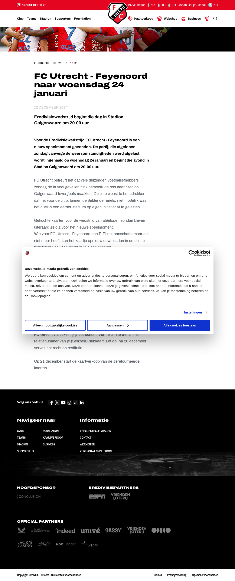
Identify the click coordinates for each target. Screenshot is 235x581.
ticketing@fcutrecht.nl (78, 334)
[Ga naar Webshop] (167, 18)
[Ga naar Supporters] (63, 18)
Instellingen (193, 312)
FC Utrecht (41, 63)
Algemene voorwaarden (205, 575)
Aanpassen (118, 325)
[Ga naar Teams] (31, 18)
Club (20, 431)
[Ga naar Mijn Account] (206, 18)
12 (75, 63)
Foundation (51, 431)
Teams (21, 437)
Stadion (22, 444)
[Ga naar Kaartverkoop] (140, 18)
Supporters (25, 451)
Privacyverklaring (176, 575)
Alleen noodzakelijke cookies (55, 325)
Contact (85, 437)
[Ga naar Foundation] (82, 18)
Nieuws (57, 63)
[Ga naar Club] (20, 18)
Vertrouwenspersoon (96, 451)
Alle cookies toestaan (179, 325)
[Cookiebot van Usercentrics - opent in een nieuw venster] (191, 253)
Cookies (157, 575)
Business (49, 444)
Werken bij (87, 444)
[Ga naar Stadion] (45, 18)
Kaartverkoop (53, 437)
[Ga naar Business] (191, 18)
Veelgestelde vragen (95, 431)
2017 (68, 63)
